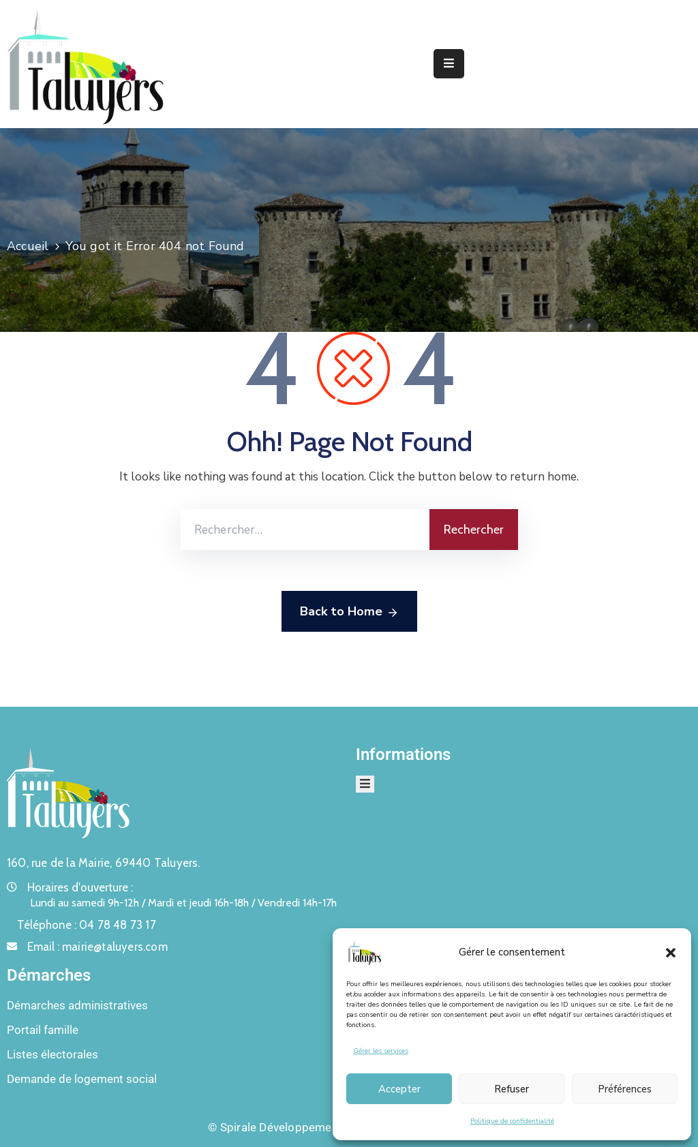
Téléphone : (86, 925)
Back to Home (349, 612)
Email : (97, 946)
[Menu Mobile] (449, 63)
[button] (671, 952)
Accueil (27, 246)
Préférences (625, 1089)
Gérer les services (380, 1051)
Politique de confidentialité (512, 1121)
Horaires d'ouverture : (80, 887)
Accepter (399, 1089)
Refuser (511, 1089)
